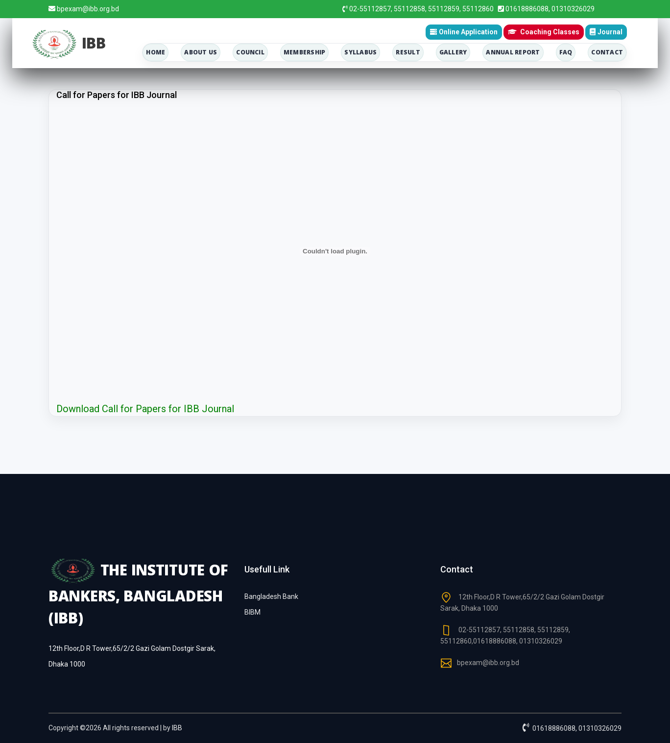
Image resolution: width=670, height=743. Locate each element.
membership (304, 52)
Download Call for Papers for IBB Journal (145, 409)
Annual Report (513, 52)
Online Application (464, 32)
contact (607, 52)
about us (200, 52)
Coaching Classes (543, 31)
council (250, 52)
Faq (566, 52)
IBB (177, 728)
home (155, 52)
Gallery (453, 52)
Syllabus (360, 52)
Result (408, 52)
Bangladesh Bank (271, 596)
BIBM (252, 612)
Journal (606, 32)
